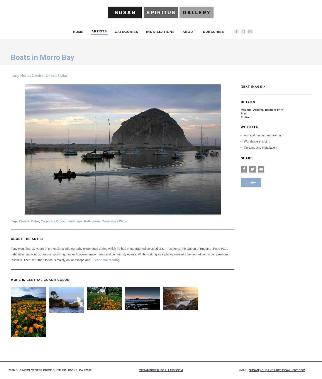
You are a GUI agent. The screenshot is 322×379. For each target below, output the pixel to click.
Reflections (92, 221)
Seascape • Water (114, 221)
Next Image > (253, 86)
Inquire (251, 182)
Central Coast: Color (49, 75)
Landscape (74, 221)
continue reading (107, 260)
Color (35, 221)
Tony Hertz (20, 75)
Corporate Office (53, 221)
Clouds (24, 221)
